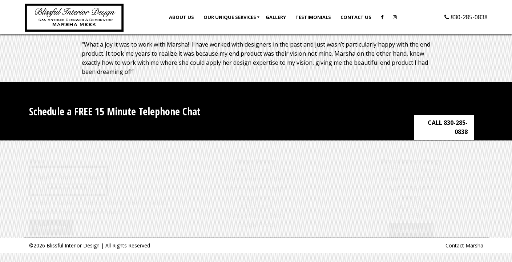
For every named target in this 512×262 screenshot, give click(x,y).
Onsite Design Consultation (256, 163)
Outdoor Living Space (256, 209)
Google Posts (256, 218)
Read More (50, 221)
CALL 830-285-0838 (450, 111)
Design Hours (256, 191)
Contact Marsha (464, 245)
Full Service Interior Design (256, 172)
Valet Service (256, 200)
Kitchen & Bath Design (255, 182)
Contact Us (411, 224)
